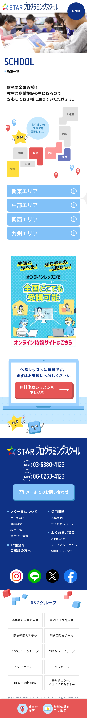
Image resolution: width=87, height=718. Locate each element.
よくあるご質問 (63, 532)
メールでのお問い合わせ (47, 492)
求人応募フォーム (63, 524)
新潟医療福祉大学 (62, 620)
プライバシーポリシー (66, 545)
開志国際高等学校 (62, 635)
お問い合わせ (60, 539)
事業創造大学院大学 (25, 620)
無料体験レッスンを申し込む (37, 389)
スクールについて (24, 511)
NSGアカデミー (25, 667)
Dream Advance (25, 682)
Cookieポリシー (62, 551)
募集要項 (57, 518)
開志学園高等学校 (25, 635)
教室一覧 (16, 530)
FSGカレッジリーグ (62, 651)
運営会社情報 (19, 536)
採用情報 (58, 511)
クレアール (62, 667)
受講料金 (16, 524)
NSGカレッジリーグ (25, 651)
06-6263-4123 (44, 477)
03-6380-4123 (44, 465)
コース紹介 (17, 518)
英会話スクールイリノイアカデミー (61, 682)
